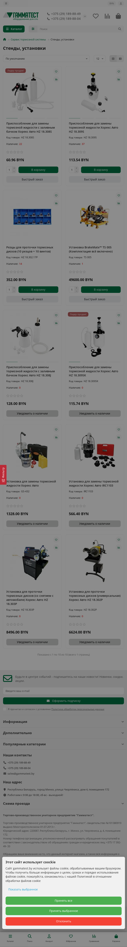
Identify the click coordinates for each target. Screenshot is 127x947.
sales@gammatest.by (21, 773)
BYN (112, 3)
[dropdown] (6, 3)
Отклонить (63, 921)
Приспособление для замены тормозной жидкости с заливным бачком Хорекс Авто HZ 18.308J (30, 371)
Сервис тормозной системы (28, 39)
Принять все (63, 901)
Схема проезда (63, 803)
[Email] (63, 690)
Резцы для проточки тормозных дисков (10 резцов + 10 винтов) (29, 249)
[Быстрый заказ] (32, 179)
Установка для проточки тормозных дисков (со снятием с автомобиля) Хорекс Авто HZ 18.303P (29, 598)
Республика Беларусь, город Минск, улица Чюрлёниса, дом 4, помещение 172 (58, 789)
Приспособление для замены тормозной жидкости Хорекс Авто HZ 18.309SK (93, 371)
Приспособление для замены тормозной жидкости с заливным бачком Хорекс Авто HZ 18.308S (30, 127)
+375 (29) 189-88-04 (63, 19)
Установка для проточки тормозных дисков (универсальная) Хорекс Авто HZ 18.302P (94, 596)
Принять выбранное (63, 911)
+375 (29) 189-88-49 (63, 14)
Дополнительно (63, 732)
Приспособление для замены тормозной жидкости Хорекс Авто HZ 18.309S (93, 127)
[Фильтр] (3, 475)
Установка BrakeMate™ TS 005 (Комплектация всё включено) (91, 249)
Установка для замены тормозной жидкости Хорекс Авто (31, 483)
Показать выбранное (23, 889)
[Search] (80, 29)
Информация (63, 721)
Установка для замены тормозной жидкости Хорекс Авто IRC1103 (93, 483)
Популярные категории (63, 744)
